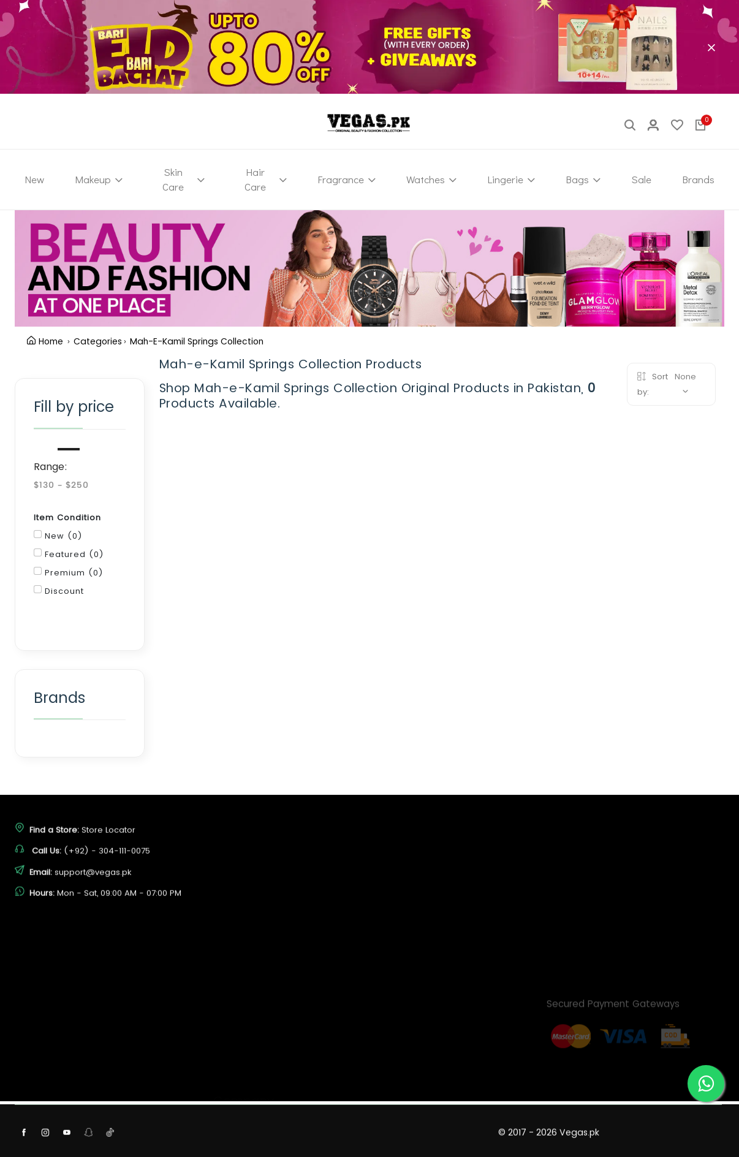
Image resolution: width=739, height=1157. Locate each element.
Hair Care (265, 179)
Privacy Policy (240, 1093)
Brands (698, 179)
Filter (67, 620)
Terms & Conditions (252, 1116)
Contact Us (235, 1071)
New (34, 179)
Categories (98, 341)
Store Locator (108, 864)
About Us (231, 1048)
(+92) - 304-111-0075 (107, 885)
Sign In (393, 1104)
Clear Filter (120, 368)
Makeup (99, 179)
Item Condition (67, 517)
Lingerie (511, 179)
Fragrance (346, 179)
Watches (431, 179)
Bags (583, 179)
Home (45, 341)
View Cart (399, 1126)
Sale (641, 179)
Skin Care (183, 179)
